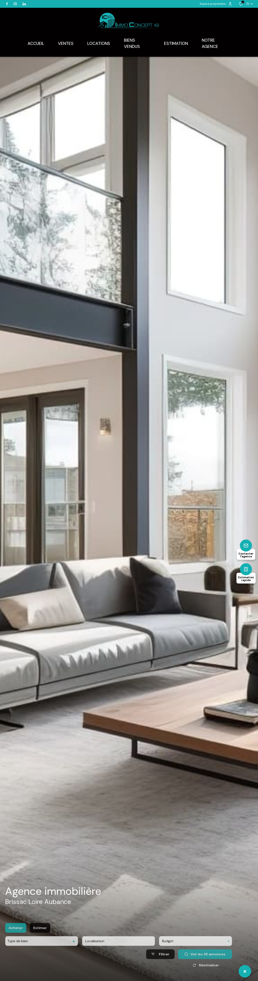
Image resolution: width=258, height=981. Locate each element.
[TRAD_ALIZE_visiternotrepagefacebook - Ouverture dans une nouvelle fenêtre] (7, 3)
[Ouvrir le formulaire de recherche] (160, 965)
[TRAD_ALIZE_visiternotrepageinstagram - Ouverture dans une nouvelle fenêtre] (15, 4)
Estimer (40, 938)
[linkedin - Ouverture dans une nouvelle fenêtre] (24, 4)
